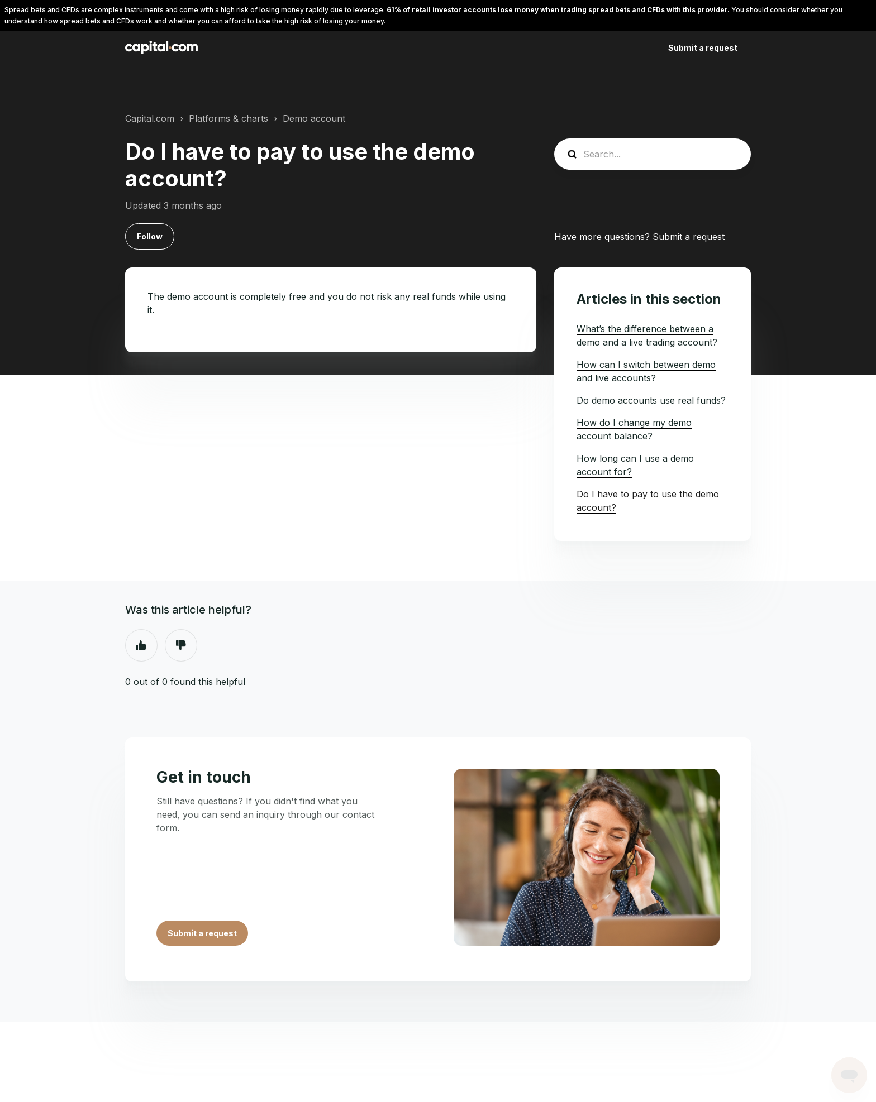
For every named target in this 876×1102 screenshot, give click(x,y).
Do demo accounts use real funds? (651, 400)
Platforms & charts (228, 118)
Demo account (314, 118)
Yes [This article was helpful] (141, 645)
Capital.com (149, 118)
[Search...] (652, 154)
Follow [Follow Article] (150, 236)
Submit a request (702, 47)
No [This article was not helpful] (181, 645)
